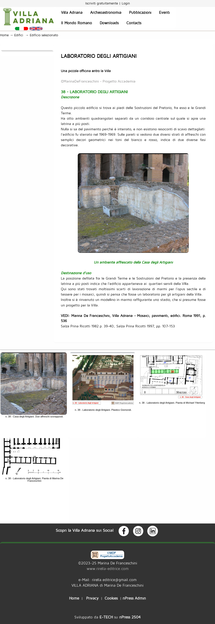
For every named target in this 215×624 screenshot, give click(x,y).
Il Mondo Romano (76, 23)
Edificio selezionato (45, 35)
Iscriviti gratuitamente (102, 3)
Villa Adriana (71, 12)
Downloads (109, 23)
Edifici (19, 35)
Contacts (133, 23)
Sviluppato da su (107, 617)
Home (4, 35)
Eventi (164, 12)
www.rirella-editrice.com (108, 568)
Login (126, 3)
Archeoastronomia (105, 12)
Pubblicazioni (140, 12)
